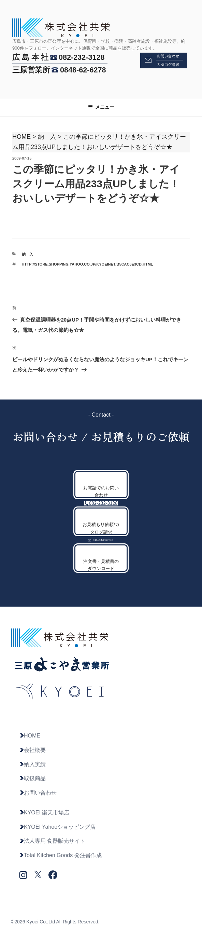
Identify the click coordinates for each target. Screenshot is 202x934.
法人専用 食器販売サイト (52, 841)
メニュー (101, 107)
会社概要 (32, 750)
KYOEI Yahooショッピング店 (57, 827)
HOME (21, 136)
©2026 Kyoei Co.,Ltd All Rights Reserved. (55, 921)
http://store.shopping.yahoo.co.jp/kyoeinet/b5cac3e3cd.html (87, 264)
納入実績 (32, 764)
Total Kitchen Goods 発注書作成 (60, 855)
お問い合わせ (38, 793)
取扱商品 (32, 778)
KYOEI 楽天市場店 (44, 812)
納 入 (47, 136)
